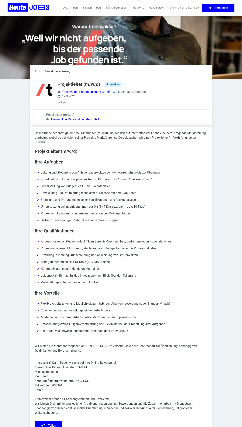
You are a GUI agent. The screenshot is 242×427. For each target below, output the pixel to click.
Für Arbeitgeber (116, 7)
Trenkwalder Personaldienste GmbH (86, 92)
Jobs (37, 71)
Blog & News (157, 7)
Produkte (138, 7)
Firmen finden (92, 7)
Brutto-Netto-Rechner (184, 7)
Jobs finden (70, 7)
